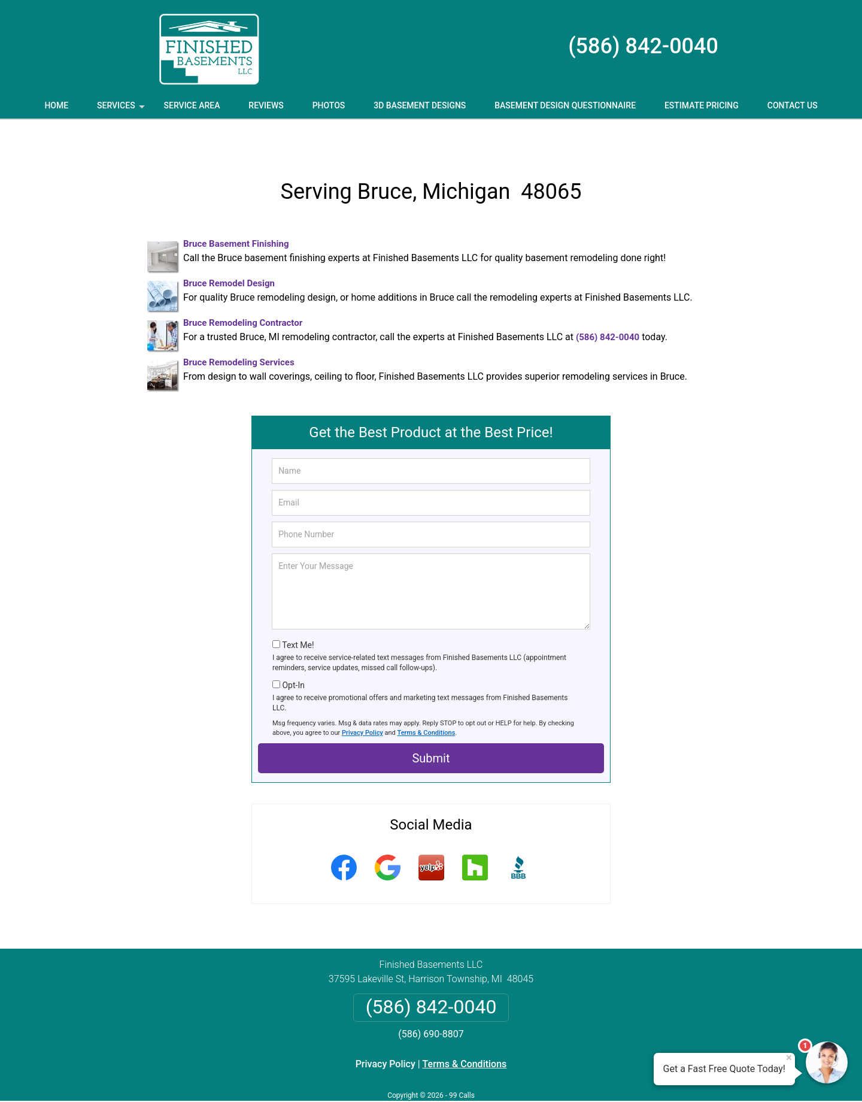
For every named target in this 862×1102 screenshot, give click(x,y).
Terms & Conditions (426, 699)
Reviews (265, 105)
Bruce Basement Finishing (236, 210)
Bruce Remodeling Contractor (242, 289)
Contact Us (792, 105)
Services (122, 110)
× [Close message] (789, 1058)
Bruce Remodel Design (229, 250)
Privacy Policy (362, 699)
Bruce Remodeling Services (239, 329)
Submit (431, 725)
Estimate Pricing (701, 105)
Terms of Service (518, 1076)
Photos (328, 105)
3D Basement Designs (420, 105)
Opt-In (293, 651)
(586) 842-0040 (643, 46)
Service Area (192, 105)
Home (56, 105)
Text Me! (298, 612)
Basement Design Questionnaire (565, 105)
